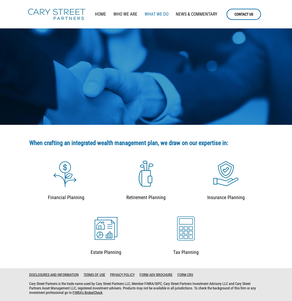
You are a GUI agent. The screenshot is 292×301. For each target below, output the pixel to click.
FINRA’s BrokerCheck (87, 292)
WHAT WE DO (157, 14)
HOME (100, 14)
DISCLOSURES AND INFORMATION (54, 275)
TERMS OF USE (94, 275)
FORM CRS (185, 275)
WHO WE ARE (125, 14)
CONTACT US (243, 14)
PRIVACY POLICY (122, 275)
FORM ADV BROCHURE (156, 275)
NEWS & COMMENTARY (196, 14)
